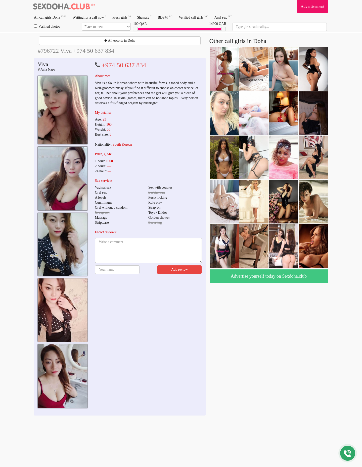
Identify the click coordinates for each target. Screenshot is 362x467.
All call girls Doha (50, 17)
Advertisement (312, 6)
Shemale (144, 17)
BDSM (165, 17)
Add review (179, 269)
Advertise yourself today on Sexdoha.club (269, 276)
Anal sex (223, 17)
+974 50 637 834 (124, 65)
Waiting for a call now (89, 17)
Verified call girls (193, 17)
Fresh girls (121, 17)
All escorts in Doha (119, 40)
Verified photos (47, 26)
